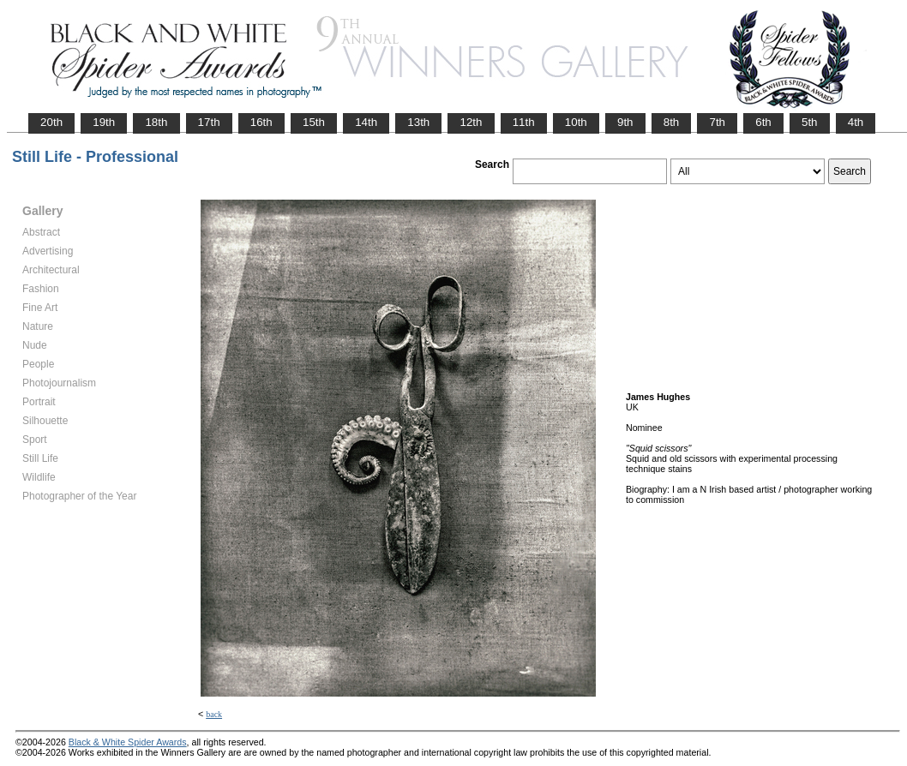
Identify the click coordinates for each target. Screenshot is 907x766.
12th (470, 122)
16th (261, 122)
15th (313, 122)
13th (418, 122)
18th (156, 122)
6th (763, 122)
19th (103, 122)
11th (523, 122)
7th (717, 122)
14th (366, 122)
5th (809, 122)
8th (671, 122)
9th (625, 122)
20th (51, 122)
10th (576, 122)
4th (856, 122)
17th (209, 122)
